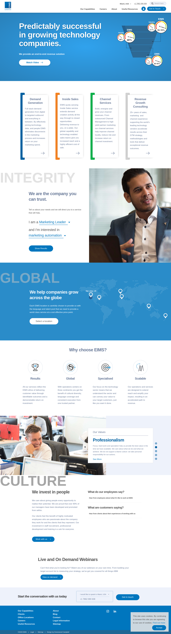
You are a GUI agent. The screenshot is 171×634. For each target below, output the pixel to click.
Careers (103, 9)
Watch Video (34, 62)
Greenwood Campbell (61, 632)
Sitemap (57, 624)
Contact (56, 617)
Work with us (43, 539)
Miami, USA (125, 4)
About (114, 9)
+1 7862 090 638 (140, 4)
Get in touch (127, 597)
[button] (53, 222)
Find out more (159, 623)
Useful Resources (130, 9)
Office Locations (26, 617)
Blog (55, 614)
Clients (21, 614)
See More (97, 459)
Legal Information (61, 621)
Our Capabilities (87, 9)
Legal (32, 632)
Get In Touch (156, 8)
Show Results (41, 248)
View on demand (51, 577)
